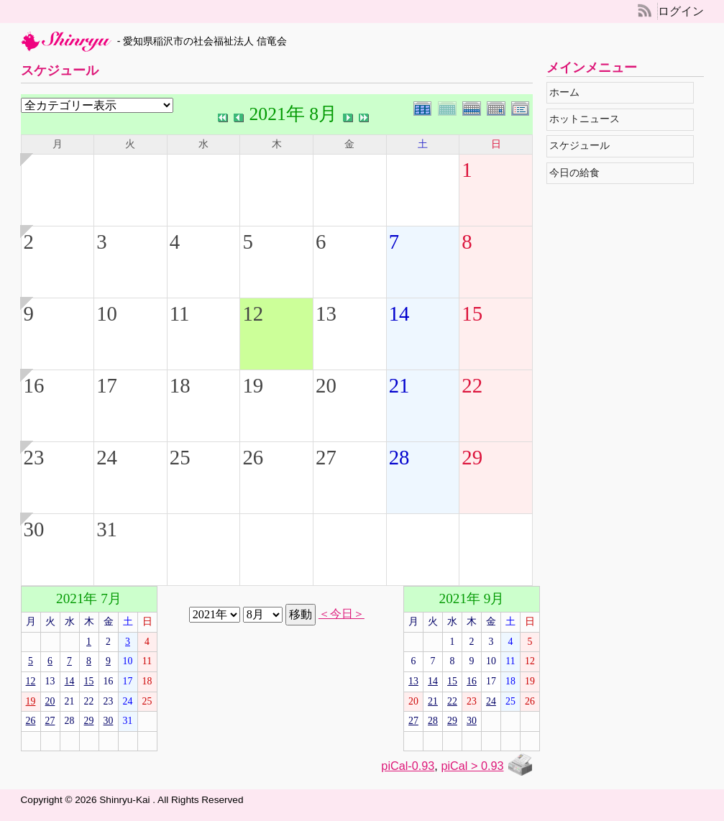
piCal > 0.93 (472, 765)
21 (399, 385)
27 (326, 457)
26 (252, 457)
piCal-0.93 (407, 765)
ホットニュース (588, 119)
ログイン (681, 11)
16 (34, 385)
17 (106, 385)
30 (34, 529)
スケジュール (583, 145)
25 (180, 457)
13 (326, 313)
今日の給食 (578, 173)
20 (326, 385)
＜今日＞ (342, 613)
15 (472, 313)
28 (399, 457)
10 (106, 313)
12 (252, 313)
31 (106, 529)
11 (180, 313)
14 (399, 313)
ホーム (568, 92)
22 (472, 385)
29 (472, 457)
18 (180, 385)
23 (34, 457)
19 (252, 385)
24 (106, 457)
